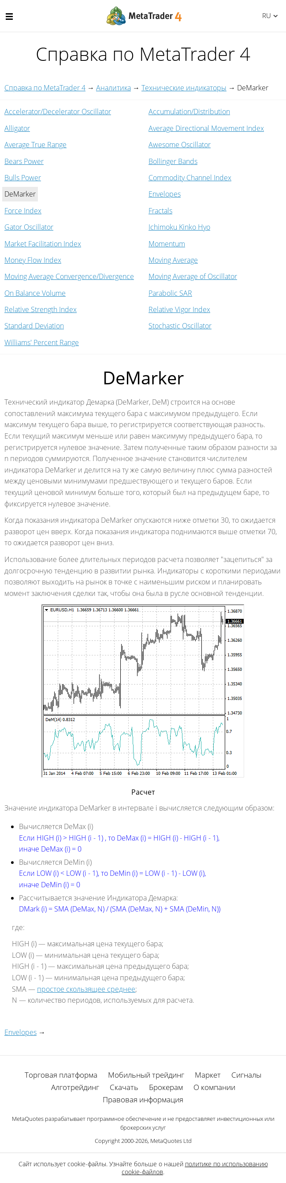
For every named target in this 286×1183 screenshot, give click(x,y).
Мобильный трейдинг (146, 1075)
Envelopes (165, 194)
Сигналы (246, 1075)
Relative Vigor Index (179, 309)
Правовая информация (143, 1099)
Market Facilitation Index (42, 244)
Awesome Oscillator (180, 144)
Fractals (160, 211)
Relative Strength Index (40, 309)
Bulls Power (22, 177)
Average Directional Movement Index (206, 128)
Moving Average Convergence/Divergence (69, 276)
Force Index (22, 211)
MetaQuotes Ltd (171, 1141)
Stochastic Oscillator (180, 326)
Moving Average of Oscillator (193, 276)
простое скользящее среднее (86, 989)
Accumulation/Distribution (189, 111)
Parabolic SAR (170, 293)
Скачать (124, 1087)
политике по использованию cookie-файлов (195, 1168)
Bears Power (24, 161)
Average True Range (35, 144)
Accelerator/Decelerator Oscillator (57, 111)
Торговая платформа (61, 1075)
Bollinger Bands (173, 161)
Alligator (17, 128)
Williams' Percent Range (41, 342)
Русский (265, 15)
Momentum (167, 244)
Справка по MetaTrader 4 (44, 88)
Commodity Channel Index (190, 177)
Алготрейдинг (75, 1087)
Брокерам (166, 1087)
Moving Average (173, 260)
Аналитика (113, 88)
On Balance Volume (35, 293)
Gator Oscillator (28, 227)
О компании (214, 1087)
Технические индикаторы (184, 88)
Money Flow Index (32, 260)
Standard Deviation (34, 326)
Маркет (208, 1075)
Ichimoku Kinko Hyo (179, 227)
